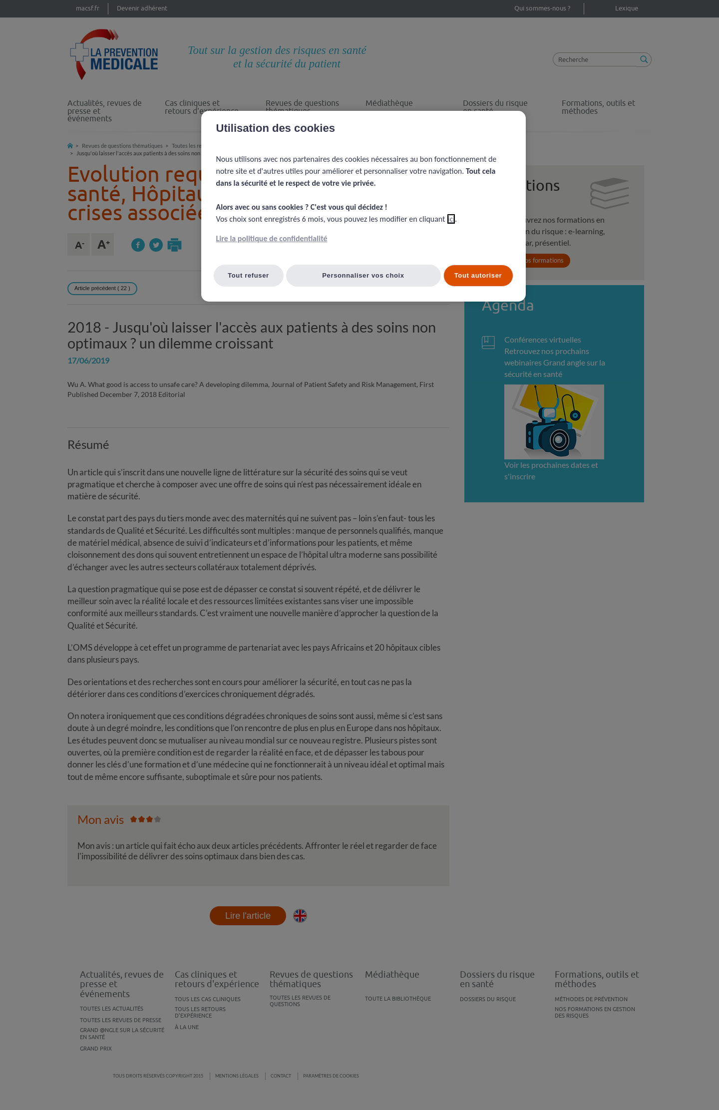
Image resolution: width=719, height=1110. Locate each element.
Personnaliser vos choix (363, 275)
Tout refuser (248, 275)
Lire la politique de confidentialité (272, 238)
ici (451, 219)
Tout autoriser (478, 275)
